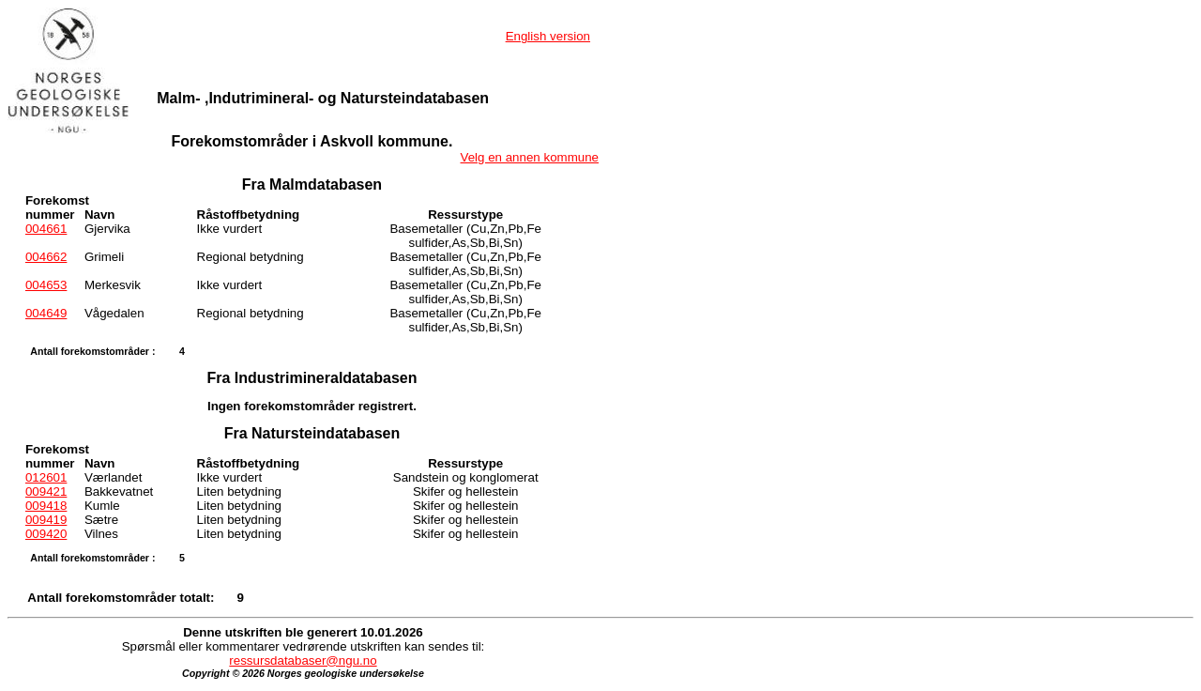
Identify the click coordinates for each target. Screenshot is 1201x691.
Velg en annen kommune (530, 157)
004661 (46, 229)
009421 (46, 491)
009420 (46, 534)
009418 (46, 506)
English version (548, 36)
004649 (46, 313)
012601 (46, 477)
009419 (46, 520)
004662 (46, 257)
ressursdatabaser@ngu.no (302, 660)
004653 (46, 285)
